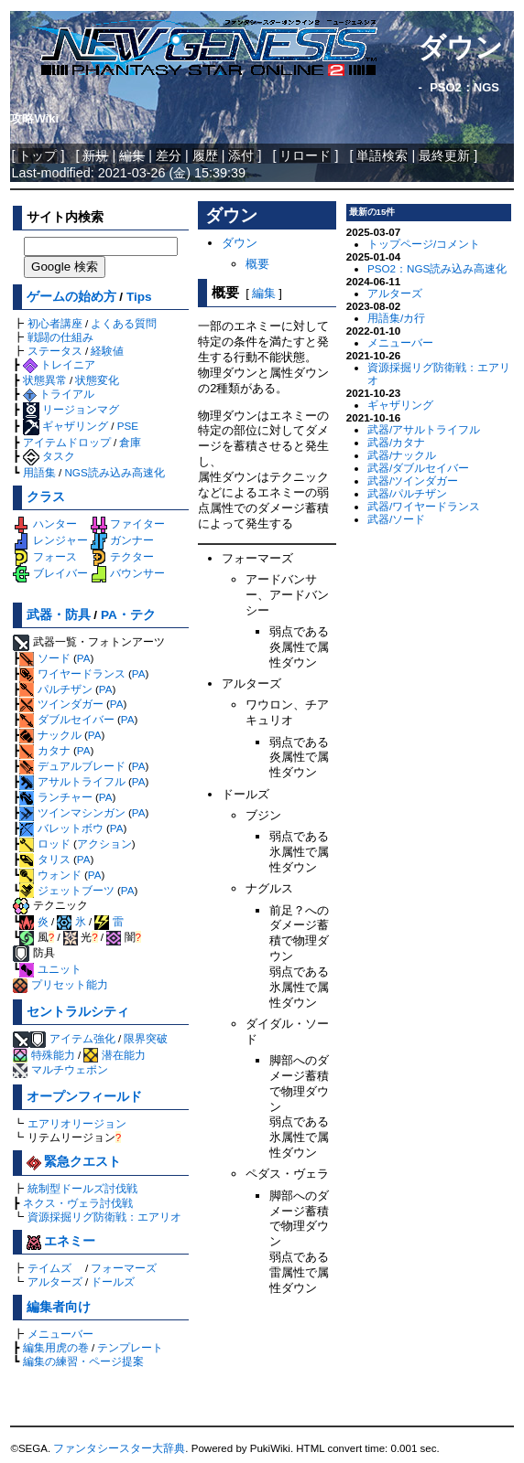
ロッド (44, 843)
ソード (44, 658)
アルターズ (54, 1281)
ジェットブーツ (66, 890)
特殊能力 (43, 1055)
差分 (168, 155)
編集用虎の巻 (56, 1347)
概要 (257, 264)
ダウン (460, 47)
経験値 (107, 351)
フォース (44, 556)
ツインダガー (61, 704)
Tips (139, 297)
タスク (49, 456)
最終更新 (444, 155)
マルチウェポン (60, 1069)
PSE (127, 426)
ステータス (54, 351)
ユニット (50, 969)
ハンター (44, 523)
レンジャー (50, 540)
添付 (241, 155)
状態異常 (45, 380)
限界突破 (146, 1038)
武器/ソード (396, 519)
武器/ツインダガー (412, 480)
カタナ (44, 750)
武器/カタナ (396, 442)
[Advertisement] (267, 1359)
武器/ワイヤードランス (423, 506)
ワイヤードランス (72, 673)
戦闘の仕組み (60, 337)
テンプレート (130, 1347)
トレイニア (59, 364)
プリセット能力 (60, 984)
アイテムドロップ (67, 442)
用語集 (39, 472)
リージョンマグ (71, 409)
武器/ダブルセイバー (418, 468)
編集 (264, 293)
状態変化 (97, 380)
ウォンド (50, 875)
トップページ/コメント (423, 244)
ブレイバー (50, 573)
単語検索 (382, 155)
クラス (46, 497)
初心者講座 (54, 323)
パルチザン (55, 689)
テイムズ (49, 1268)
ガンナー (122, 540)
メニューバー (60, 1334)
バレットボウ (61, 828)
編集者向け (59, 1307)
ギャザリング (65, 426)
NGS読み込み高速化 (114, 472)
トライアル (58, 394)
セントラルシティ (78, 1012)
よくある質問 (124, 323)
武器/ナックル (401, 455)
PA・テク (128, 615)
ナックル (50, 735)
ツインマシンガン (72, 812)
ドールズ (113, 1281)
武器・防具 (59, 615)
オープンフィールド (84, 1097)
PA (84, 658)
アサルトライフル (72, 781)
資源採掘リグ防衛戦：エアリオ (104, 1217)
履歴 (205, 155)
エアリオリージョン (76, 1123)
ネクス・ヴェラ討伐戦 (78, 1203)
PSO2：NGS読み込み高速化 (437, 268)
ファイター (128, 523)
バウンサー (128, 573)
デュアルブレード (72, 766)
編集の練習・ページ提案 (83, 1361)
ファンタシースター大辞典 (119, 1448)
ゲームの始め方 (71, 297)
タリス (44, 859)
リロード (305, 155)
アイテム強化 (82, 1038)
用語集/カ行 (396, 318)
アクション (104, 843)
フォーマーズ (124, 1268)
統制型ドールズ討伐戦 (82, 1188)
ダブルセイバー (66, 719)
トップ (37, 155)
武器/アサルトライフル (423, 429)
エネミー (61, 1241)
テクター (122, 556)
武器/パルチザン (407, 493)
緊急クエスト (74, 1162)
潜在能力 (114, 1055)
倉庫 (130, 442)
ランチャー (55, 797)
